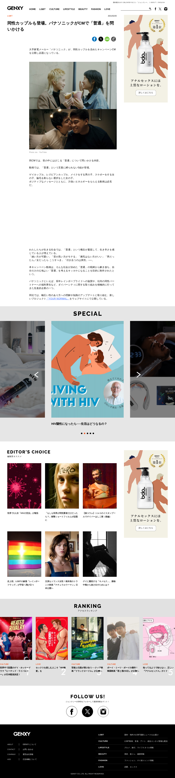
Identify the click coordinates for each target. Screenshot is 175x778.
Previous (36, 375)
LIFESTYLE (69, 9)
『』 (58, 298)
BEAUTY (83, 9)
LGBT (42, 9)
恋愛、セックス (117, 767)
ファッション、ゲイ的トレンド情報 (126, 760)
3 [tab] (87, 433)
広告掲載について (22, 759)
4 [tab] (90, 433)
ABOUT (153, 2)
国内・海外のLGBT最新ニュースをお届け (128, 735)
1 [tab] (81, 433)
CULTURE (54, 9)
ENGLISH (161, 2)
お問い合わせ (20, 749)
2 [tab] (84, 433)
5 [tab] (93, 433)
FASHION (96, 9)
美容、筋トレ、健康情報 (121, 754)
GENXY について (21, 744)
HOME (32, 9)
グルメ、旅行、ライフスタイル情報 (126, 748)
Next (138, 375)
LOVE (107, 9)
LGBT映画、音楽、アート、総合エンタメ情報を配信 (133, 741)
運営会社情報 (20, 754)
